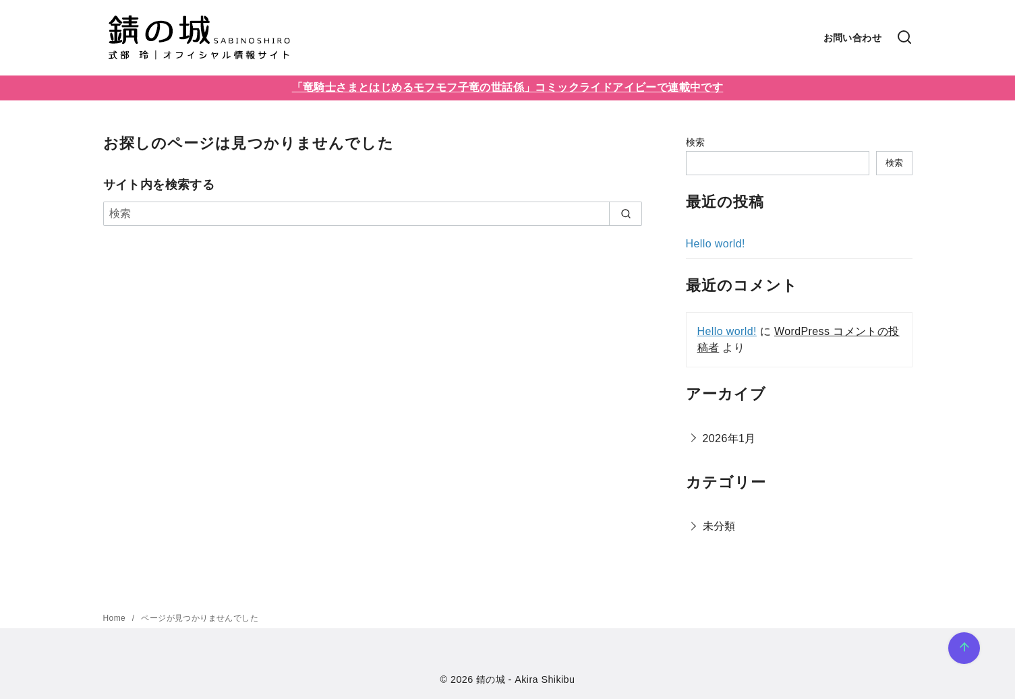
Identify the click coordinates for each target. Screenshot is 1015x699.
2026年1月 (729, 438)
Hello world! (715, 243)
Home (115, 618)
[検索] (904, 38)
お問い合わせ (852, 37)
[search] (625, 214)
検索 (695, 142)
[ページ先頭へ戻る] (964, 648)
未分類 (719, 526)
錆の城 (490, 679)
